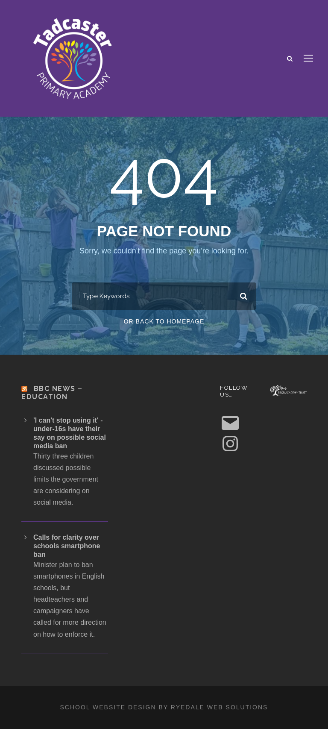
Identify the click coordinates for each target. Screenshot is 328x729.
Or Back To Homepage (164, 321)
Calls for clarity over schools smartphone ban (66, 546)
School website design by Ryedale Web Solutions (164, 707)
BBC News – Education (52, 393)
